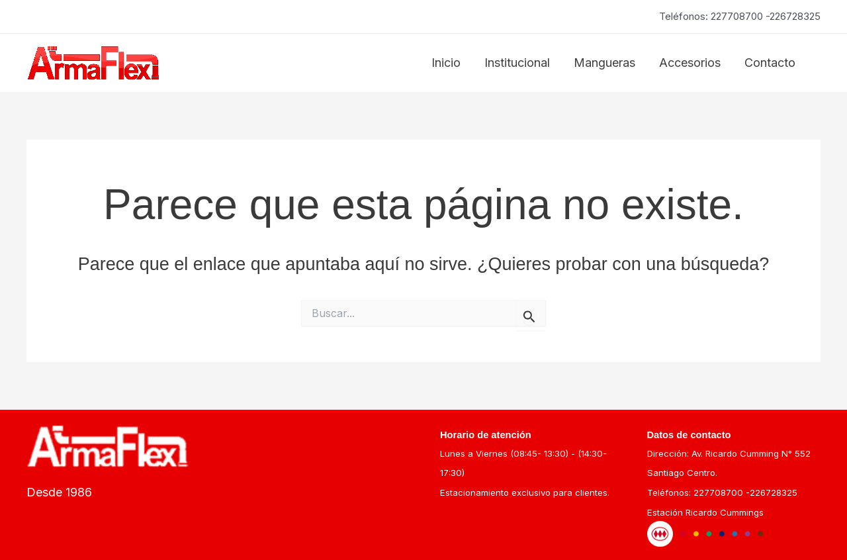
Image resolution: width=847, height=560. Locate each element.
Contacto (769, 63)
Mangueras (604, 63)
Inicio (446, 63)
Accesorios (690, 63)
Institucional (517, 63)
